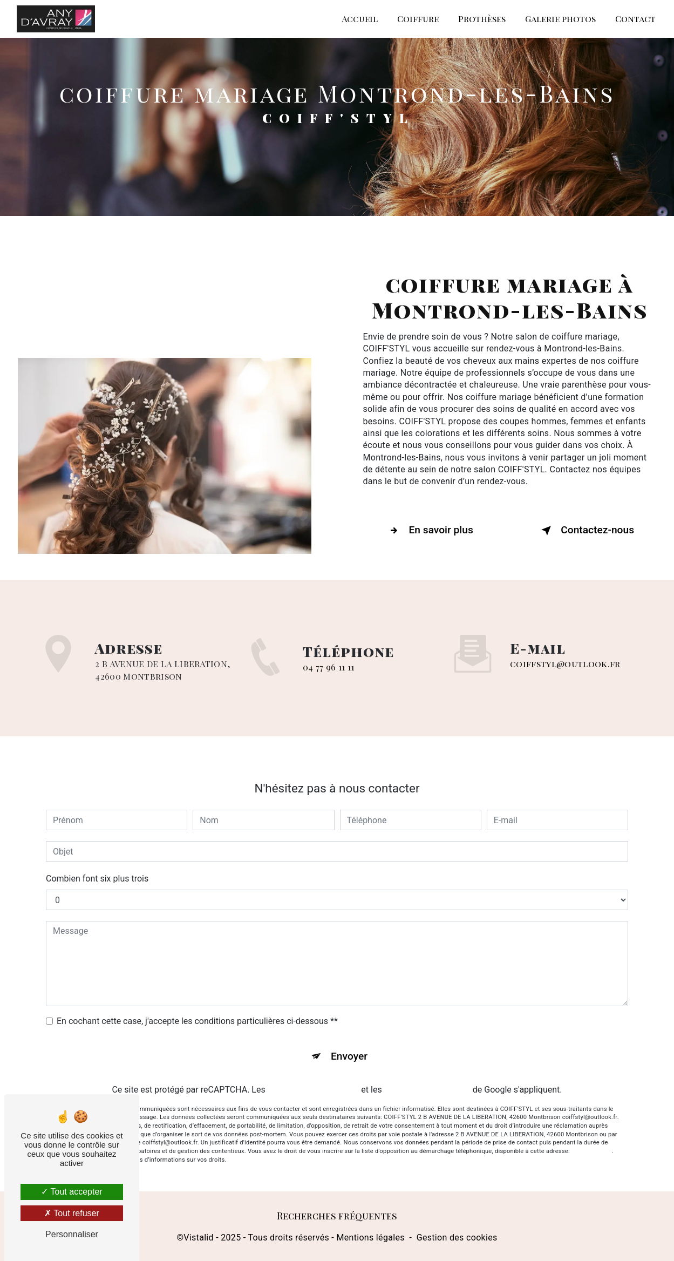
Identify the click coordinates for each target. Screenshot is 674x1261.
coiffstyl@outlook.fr (565, 653)
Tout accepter (71, 1191)
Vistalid (198, 1237)
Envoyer (349, 1045)
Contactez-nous (585, 530)
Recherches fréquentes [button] (337, 1216)
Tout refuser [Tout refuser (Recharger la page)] (71, 1213)
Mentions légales (370, 1237)
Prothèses (482, 18)
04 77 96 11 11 (328, 677)
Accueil (360, 18)
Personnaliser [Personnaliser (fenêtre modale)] (71, 1234)
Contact (635, 18)
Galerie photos (560, 18)
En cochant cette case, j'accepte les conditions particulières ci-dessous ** (197, 1010)
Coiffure (418, 18)
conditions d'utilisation (427, 1079)
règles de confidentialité (313, 1079)
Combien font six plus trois (97, 868)
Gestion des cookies (457, 1237)
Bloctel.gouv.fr (591, 1140)
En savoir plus (429, 530)
